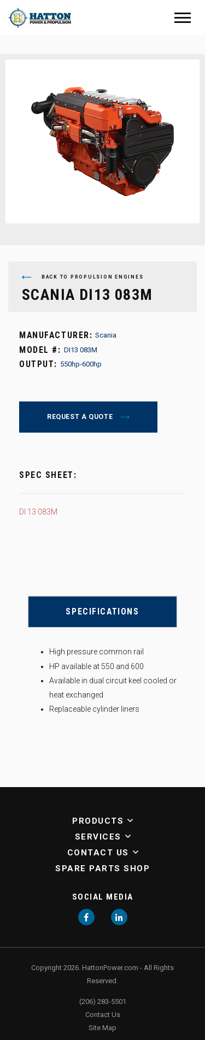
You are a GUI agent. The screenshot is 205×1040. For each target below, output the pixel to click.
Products (98, 821)
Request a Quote (81, 417)
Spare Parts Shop (102, 868)
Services (98, 837)
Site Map (102, 1028)
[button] (128, 821)
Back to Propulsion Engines (82, 277)
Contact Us (98, 853)
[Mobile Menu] (182, 17)
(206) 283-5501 (102, 1001)
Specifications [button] (102, 611)
